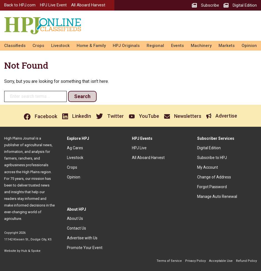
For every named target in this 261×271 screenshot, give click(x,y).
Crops (38, 45)
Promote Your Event (84, 247)
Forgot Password (212, 187)
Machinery (201, 45)
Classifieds (15, 45)
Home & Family (91, 45)
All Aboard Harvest (88, 5)
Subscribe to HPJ (212, 157)
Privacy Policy (195, 261)
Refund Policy (246, 261)
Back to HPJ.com (20, 5)
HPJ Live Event (53, 5)
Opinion (249, 45)
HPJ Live (139, 148)
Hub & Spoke (31, 251)
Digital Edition (209, 148)
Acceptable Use (221, 261)
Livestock (60, 45)
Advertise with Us (82, 238)
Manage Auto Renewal (217, 196)
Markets (227, 45)
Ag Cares (75, 148)
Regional (155, 45)
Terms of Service (169, 261)
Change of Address (214, 177)
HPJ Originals (126, 45)
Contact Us (76, 228)
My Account (207, 167)
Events (177, 45)
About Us (75, 218)
